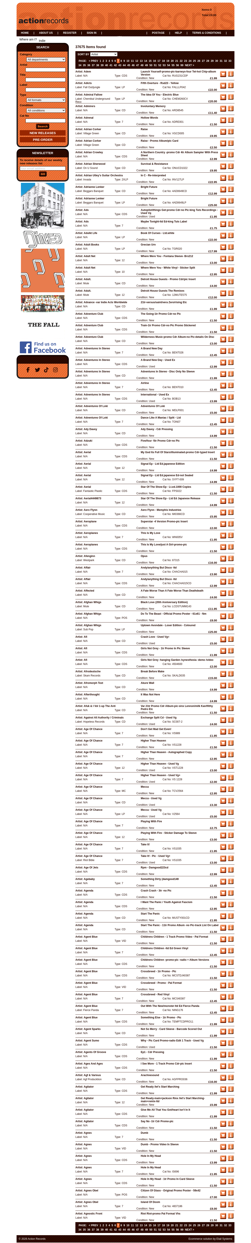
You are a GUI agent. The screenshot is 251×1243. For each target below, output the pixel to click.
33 (230, 60)
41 (111, 65)
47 (137, 65)
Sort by (83, 54)
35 (84, 65)
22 (181, 60)
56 (177, 65)
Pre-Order (43, 139)
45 (128, 65)
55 (173, 65)
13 (141, 60)
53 (164, 65)
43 (119, 65)
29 (212, 60)
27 (203, 60)
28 (207, 60)
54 (168, 65)
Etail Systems (224, 1238)
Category (26, 54)
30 (216, 60)
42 (115, 65)
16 (154, 60)
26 (198, 60)
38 (97, 65)
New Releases (43, 133)
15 (150, 60)
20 (172, 60)
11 (132, 60)
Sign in (92, 32)
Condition (26, 105)
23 (185, 60)
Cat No (24, 115)
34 (79, 65)
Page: (83, 60)
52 (159, 65)
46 (133, 65)
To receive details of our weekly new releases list (41, 161)
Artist (23, 64)
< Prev (93, 60)
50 (150, 65)
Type (23, 94)
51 (155, 65)
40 (106, 65)
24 (189, 60)
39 (102, 65)
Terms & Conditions (206, 32)
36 (88, 65)
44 (124, 65)
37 (93, 65)
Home (25, 32)
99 (181, 65)
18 (163, 60)
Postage (158, 32)
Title (23, 74)
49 (146, 65)
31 (221, 60)
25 (194, 60)
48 (142, 65)
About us (46, 32)
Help (178, 32)
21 (176, 60)
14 (145, 60)
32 (225, 60)
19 (167, 60)
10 (127, 60)
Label (23, 84)
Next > (189, 65)
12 (136, 60)
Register (69, 32)
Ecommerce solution (200, 1238)
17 (159, 60)
